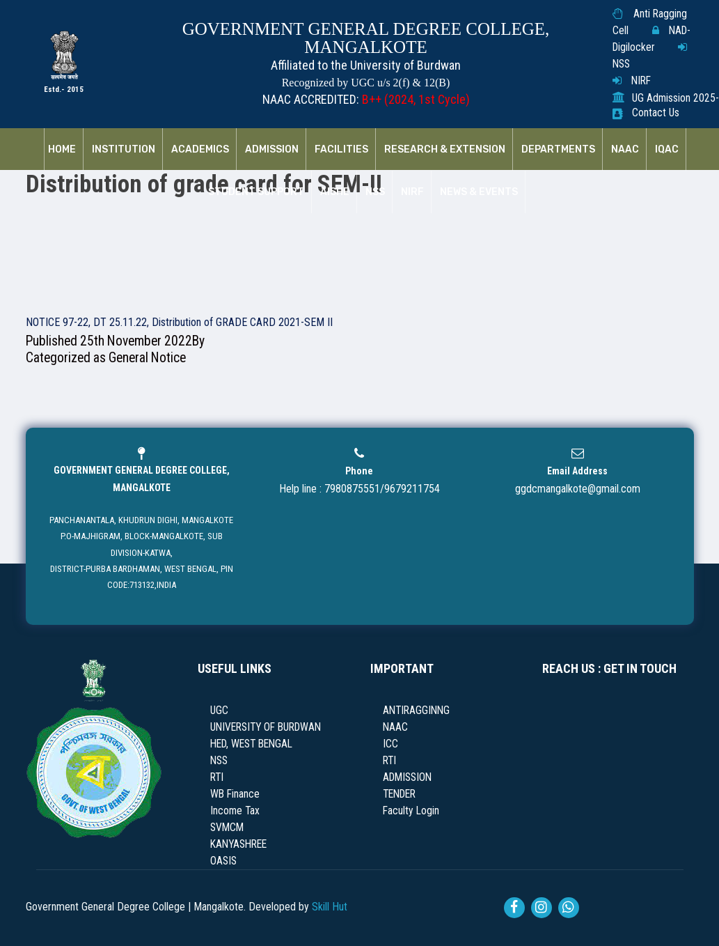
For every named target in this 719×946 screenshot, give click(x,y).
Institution (123, 150)
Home (62, 150)
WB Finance (235, 794)
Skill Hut (329, 906)
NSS (621, 64)
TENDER (399, 794)
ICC (390, 744)
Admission (272, 150)
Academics (200, 150)
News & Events (479, 192)
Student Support (256, 192)
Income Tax (235, 811)
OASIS (223, 861)
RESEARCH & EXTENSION (444, 150)
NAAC (625, 150)
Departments (558, 150)
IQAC (667, 150)
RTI (216, 777)
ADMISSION (407, 777)
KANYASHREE (238, 844)
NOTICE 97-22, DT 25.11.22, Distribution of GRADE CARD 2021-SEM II (179, 322)
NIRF (641, 81)
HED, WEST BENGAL (251, 744)
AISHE (334, 192)
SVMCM (227, 827)
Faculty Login (411, 811)
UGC (219, 710)
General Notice (147, 358)
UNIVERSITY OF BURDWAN (265, 727)
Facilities (341, 150)
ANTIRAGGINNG (416, 710)
